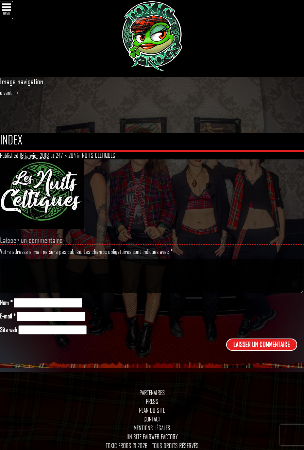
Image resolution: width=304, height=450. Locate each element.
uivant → (9, 92)
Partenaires (152, 392)
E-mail (8, 316)
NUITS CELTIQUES (98, 155)
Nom (6, 302)
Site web (8, 329)
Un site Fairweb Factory (152, 436)
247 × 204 (66, 155)
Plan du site (152, 410)
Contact (152, 419)
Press (152, 401)
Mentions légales (152, 428)
